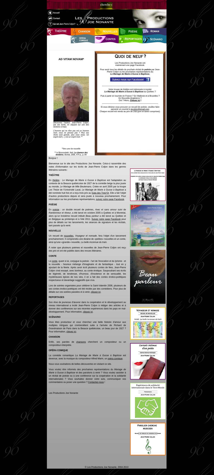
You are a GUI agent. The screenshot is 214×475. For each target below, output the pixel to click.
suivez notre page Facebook (110, 199)
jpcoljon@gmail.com (140, 109)
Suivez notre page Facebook (106, 219)
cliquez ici (96, 292)
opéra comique (115, 358)
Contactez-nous (96, 382)
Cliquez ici (135, 100)
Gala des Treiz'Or (100, 193)
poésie (56, 209)
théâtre (56, 180)
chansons (81, 342)
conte (54, 261)
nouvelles (68, 236)
